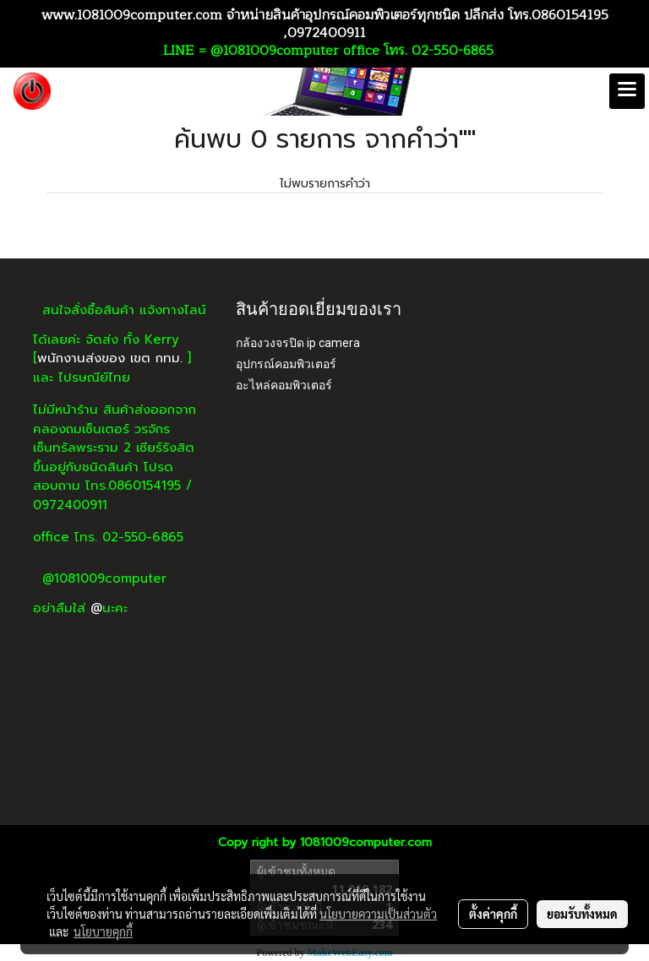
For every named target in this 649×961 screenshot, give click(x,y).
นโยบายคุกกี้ (103, 931)
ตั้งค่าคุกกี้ (493, 913)
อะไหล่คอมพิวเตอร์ (284, 385)
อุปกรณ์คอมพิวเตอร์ (286, 364)
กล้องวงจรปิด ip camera (298, 343)
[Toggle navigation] (627, 91)
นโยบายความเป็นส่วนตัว (378, 913)
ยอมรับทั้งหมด (582, 913)
